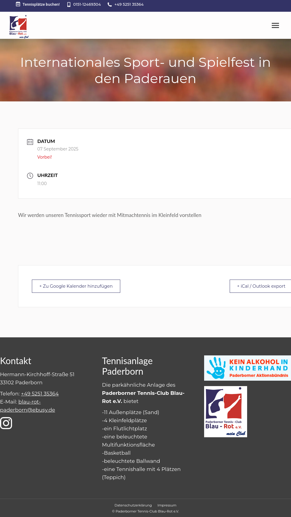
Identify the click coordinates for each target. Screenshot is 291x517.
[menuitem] (133, 505)
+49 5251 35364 (128, 4)
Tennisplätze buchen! (37, 4)
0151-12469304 (87, 4)
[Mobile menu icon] (275, 25)
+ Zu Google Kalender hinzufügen (78, 286)
